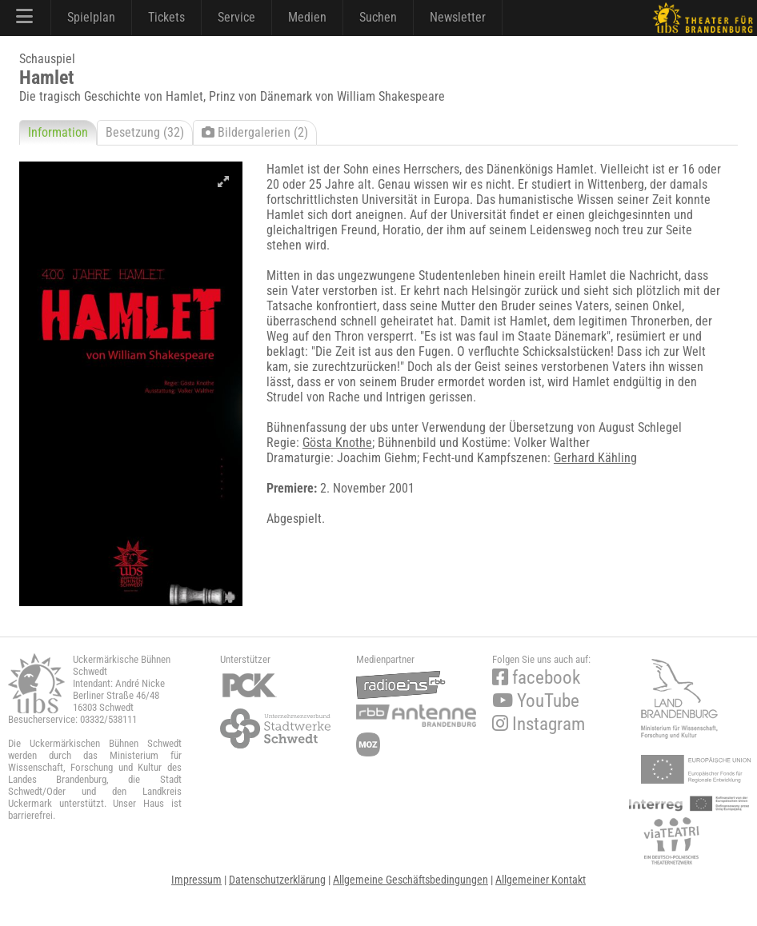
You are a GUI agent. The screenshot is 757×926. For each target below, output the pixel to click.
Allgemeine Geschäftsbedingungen (410, 879)
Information (58, 132)
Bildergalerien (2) (255, 132)
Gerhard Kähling (595, 457)
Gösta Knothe (337, 442)
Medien (307, 17)
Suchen (378, 17)
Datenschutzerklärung (277, 879)
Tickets (166, 17)
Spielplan (91, 17)
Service (236, 17)
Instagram (538, 724)
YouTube (535, 701)
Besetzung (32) (145, 132)
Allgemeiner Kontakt (540, 879)
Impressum (196, 879)
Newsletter (458, 17)
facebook (536, 678)
